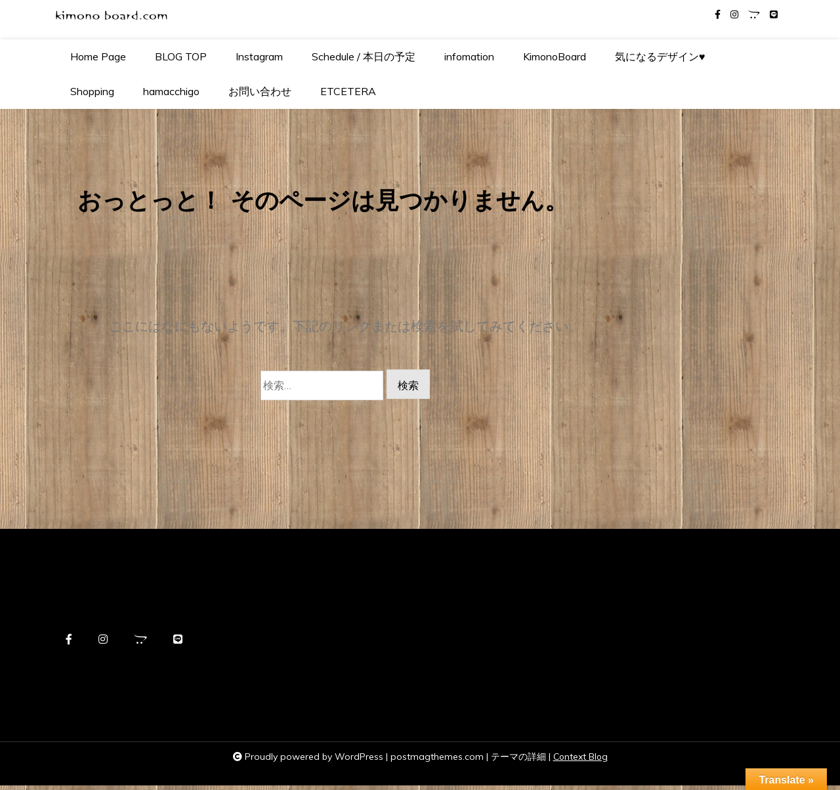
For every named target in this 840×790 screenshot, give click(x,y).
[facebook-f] (718, 15)
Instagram (259, 56)
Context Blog (580, 761)
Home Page (98, 56)
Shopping (92, 91)
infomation (469, 56)
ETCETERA (348, 91)
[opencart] (754, 15)
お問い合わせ (259, 91)
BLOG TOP (181, 56)
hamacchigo (171, 91)
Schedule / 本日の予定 (363, 56)
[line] (774, 15)
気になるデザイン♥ (660, 56)
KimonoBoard (554, 56)
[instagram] (734, 15)
